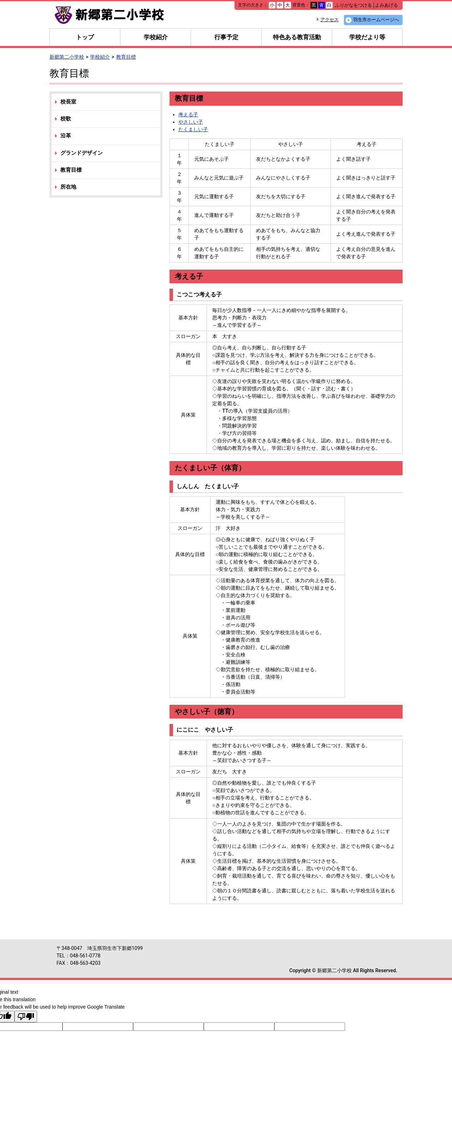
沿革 (65, 135)
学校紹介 (156, 37)
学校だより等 (367, 37)
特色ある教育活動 (297, 37)
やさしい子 (190, 122)
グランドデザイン (81, 153)
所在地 (68, 187)
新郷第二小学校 (66, 57)
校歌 (65, 119)
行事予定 (226, 37)
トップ (85, 37)
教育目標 (126, 57)
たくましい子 (193, 129)
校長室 (68, 102)
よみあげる (386, 5)
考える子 (188, 114)
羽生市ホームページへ (376, 19)
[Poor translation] (25, 1016)
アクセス (329, 19)
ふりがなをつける (353, 5)
